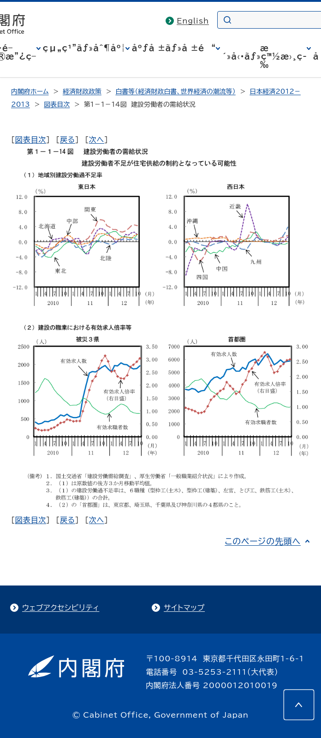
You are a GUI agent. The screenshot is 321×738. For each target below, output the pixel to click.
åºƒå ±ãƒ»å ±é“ (174, 48)
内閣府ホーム (29, 91)
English (193, 20)
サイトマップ (184, 607)
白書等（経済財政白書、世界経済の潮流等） (175, 91)
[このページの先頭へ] (299, 705)
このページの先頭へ (263, 541)
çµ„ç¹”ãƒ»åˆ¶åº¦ (84, 48)
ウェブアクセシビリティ (60, 607)
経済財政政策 (82, 91)
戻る (67, 139)
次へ (96, 139)
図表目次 (57, 104)
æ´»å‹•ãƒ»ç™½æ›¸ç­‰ (264, 56)
